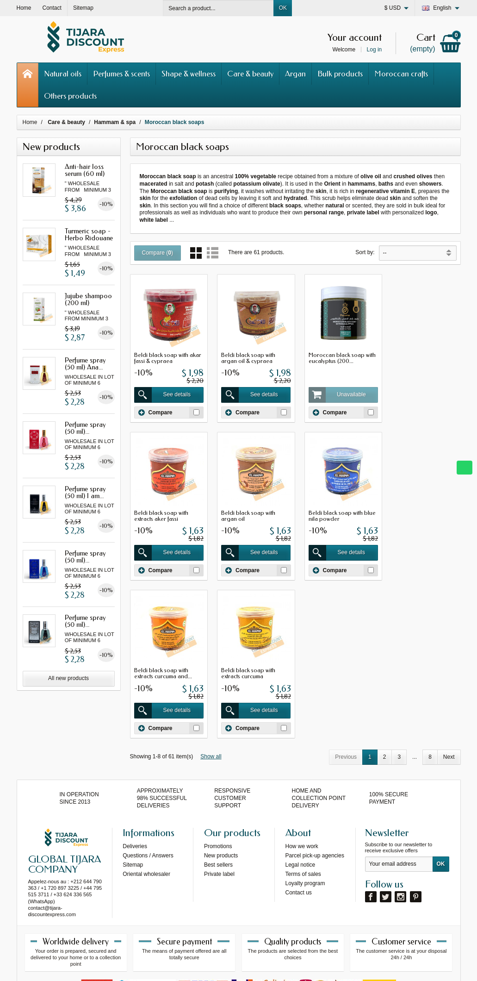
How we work (301, 764)
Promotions (218, 764)
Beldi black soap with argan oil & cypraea (246, 355)
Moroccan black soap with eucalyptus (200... (337, 355)
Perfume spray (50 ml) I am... (85, 492)
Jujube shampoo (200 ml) (88, 299)
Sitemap (133, 783)
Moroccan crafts (401, 73)
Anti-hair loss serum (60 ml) (85, 170)
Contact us (298, 810)
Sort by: (364, 252)
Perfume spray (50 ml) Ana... (85, 363)
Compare (155, 410)
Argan (295, 73)
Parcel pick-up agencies (314, 773)
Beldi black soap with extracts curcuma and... (333, 511)
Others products (70, 95)
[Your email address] (399, 782)
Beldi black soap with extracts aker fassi (416, 355)
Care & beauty (250, 73)
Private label (219, 792)
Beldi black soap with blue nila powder (252, 511)
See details (162, 392)
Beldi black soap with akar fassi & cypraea (167, 355)
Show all (210, 594)
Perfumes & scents (121, 73)
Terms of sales (303, 792)
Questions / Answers (148, 773)
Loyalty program (305, 801)
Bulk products (340, 73)
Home (30, 122)
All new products (68, 678)
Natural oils (62, 73)
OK (283, 8)
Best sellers (218, 783)
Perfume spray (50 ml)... (85, 428)
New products (221, 773)
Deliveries (135, 764)
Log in (374, 49)
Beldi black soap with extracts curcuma (416, 511)
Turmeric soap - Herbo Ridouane (89, 234)
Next (449, 594)
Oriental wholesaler (146, 792)
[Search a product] (218, 8)
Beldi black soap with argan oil (161, 511)
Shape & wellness (188, 73)
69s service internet (267, 965)
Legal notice (300, 783)
